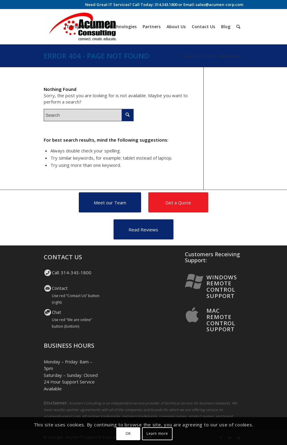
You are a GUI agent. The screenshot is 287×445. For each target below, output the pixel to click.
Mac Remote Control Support (220, 320)
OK (128, 433)
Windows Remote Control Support (221, 286)
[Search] (238, 26)
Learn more (157, 433)
